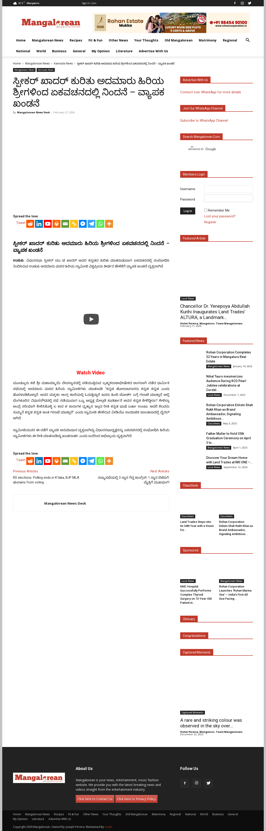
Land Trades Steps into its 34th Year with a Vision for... (197, 526)
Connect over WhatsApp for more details (210, 92)
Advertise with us (195, 80)
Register (210, 222)
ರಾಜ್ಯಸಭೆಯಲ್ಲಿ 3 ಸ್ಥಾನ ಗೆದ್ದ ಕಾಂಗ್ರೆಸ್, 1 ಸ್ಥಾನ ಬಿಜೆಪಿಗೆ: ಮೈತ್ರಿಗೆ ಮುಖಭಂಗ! (133, 480)
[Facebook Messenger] (83, 224)
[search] (212, 149)
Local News (188, 298)
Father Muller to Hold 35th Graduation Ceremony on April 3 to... (228, 438)
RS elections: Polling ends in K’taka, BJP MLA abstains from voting (46, 480)
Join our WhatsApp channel (203, 108)
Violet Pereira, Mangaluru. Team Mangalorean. (211, 323)
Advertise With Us (153, 51)
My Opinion (101, 51)
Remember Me (219, 210)
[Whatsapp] (100, 224)
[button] (247, 41)
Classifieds (214, 423)
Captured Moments (197, 652)
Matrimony (208, 40)
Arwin (108, 827)
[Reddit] (30, 224)
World (41, 51)
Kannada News (63, 63)
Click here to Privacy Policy (136, 799)
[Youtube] (48, 224)
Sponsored (190, 550)
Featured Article (194, 238)
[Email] (65, 224)
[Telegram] (91, 224)
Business (59, 51)
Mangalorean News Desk (33, 112)
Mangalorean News (47, 40)
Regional (230, 40)
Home (21, 40)
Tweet (20, 223)
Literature (124, 51)
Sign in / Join (89, 3)
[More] (109, 224)
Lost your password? (220, 216)
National (23, 51)
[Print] (56, 224)
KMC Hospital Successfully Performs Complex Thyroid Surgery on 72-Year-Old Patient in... (196, 594)
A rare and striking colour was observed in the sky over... (211, 723)
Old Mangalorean (179, 40)
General (79, 51)
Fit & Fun (95, 40)
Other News (118, 40)
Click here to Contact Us (95, 799)
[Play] (91, 319)
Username (187, 189)
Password (187, 199)
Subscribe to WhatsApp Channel (204, 120)
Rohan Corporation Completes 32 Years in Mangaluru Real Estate (228, 357)
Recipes (76, 40)
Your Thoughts (146, 40)
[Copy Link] (74, 224)
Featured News (193, 341)
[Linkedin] (39, 224)
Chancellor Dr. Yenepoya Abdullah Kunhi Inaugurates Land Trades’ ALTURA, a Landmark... (215, 311)
